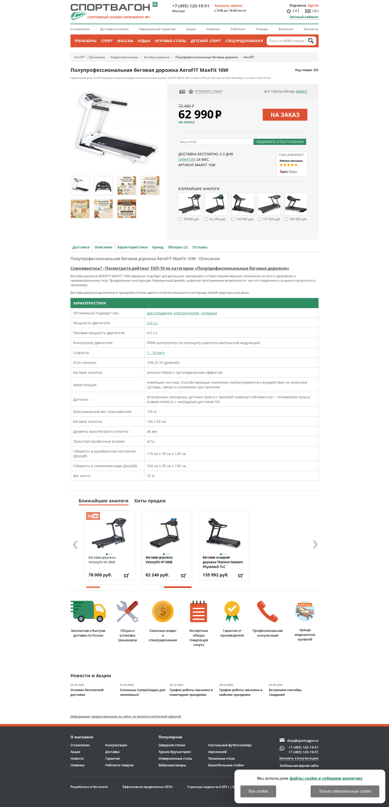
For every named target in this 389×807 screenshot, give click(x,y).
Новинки (213, 29)
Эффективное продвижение (147, 787)
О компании (80, 29)
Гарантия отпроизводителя (232, 619)
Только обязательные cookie (345, 791)
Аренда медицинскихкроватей (304, 621)
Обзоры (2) (178, 247)
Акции (191, 29)
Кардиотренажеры (124, 57)
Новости (77, 758)
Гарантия (186, 159)
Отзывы (262, 29)
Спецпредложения (244, 40)
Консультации (116, 745)
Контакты (311, 29)
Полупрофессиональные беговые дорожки (206, 57)
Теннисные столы (221, 758)
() (296, 10)
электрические (186, 313)
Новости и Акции (90, 675)
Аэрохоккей (217, 752)
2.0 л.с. (153, 323)
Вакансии (286, 29)
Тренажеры (85, 40)
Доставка (81, 247)
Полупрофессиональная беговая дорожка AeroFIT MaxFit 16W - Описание (145, 258)
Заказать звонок (228, 5)
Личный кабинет (304, 17)
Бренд (157, 247)
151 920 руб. (272, 219)
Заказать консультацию (299, 758)
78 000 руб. (191, 219)
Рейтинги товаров (119, 765)
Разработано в (88, 787)
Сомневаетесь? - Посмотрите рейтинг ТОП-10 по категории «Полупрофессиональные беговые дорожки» (179, 268)
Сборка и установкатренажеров (127, 621)
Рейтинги (238, 29)
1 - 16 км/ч (156, 352)
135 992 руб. (245, 219)
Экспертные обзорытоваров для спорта (198, 624)
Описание (103, 247)
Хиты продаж (150, 501)
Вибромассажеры (172, 765)
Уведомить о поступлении (280, 141)
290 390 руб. (298, 219)
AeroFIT (79, 57)
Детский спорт (206, 40)
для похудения (159, 313)
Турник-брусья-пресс (175, 752)
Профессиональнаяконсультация (268, 619)
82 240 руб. (218, 219)
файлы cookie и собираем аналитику (326, 778)
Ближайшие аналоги (104, 501)
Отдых (144, 40)
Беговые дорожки (157, 57)
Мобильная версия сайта (299, 765)
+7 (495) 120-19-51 (190, 6)
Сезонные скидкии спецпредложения (163, 621)
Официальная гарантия (157, 29)
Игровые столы (170, 40)
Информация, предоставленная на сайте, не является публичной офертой (125, 716)
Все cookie (258, 791)
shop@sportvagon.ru (303, 740)
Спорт (107, 40)
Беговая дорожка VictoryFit (102, 559)
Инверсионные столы (175, 758)
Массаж (125, 40)
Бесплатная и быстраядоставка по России (88, 619)
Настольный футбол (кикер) (229, 745)
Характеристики (132, 247)
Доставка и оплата (114, 29)
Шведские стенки (172, 745)
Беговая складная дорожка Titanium (223, 562)
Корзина (298, 5)
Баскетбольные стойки (226, 765)
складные (209, 313)
